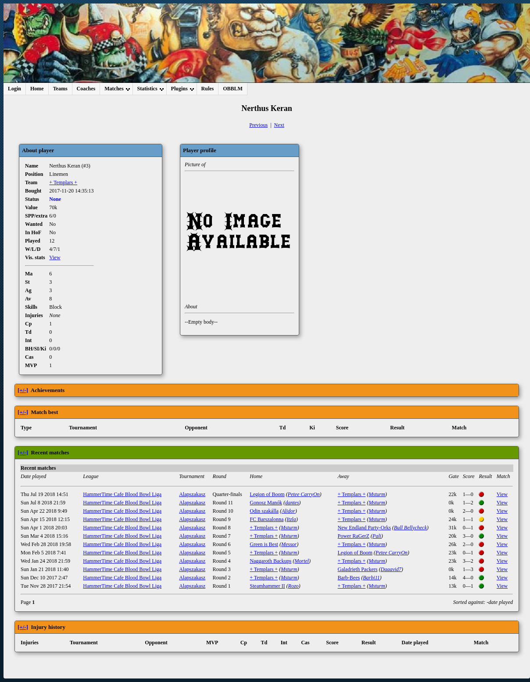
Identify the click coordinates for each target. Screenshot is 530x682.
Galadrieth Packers (358, 569)
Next (279, 125)
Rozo (293, 586)
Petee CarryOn (304, 494)
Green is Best (264, 544)
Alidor (288, 511)
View (54, 257)
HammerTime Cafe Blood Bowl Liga (122, 494)
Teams (60, 89)
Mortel (301, 561)
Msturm (377, 494)
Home (37, 89)
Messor (289, 544)
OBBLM (233, 89)
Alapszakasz (192, 494)
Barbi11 (371, 578)
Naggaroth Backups (270, 561)
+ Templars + (63, 182)
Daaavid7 (390, 569)
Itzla (291, 519)
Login (14, 89)
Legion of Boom (267, 494)
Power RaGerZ (353, 536)
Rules (207, 89)
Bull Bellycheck (410, 528)
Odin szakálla (264, 511)
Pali (376, 536)
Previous (258, 125)
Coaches (86, 89)
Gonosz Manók (266, 503)
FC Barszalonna (266, 519)
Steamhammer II (267, 586)
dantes (292, 503)
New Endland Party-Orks (364, 528)
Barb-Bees (349, 578)
